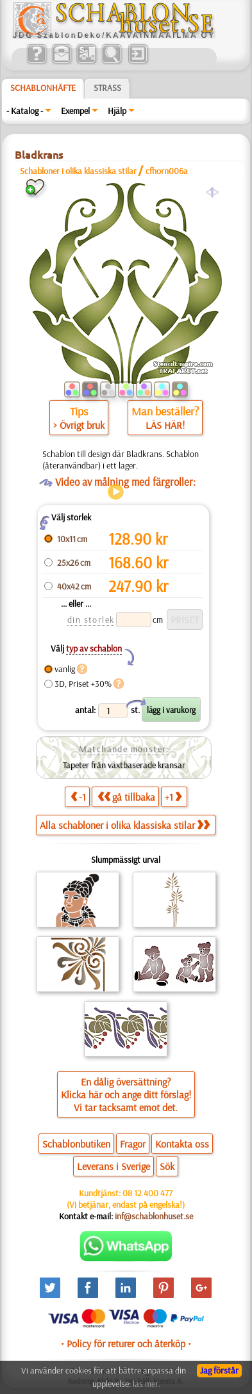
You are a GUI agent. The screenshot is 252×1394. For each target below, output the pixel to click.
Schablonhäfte (43, 87)
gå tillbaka (126, 796)
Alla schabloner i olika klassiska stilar (125, 825)
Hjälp (117, 110)
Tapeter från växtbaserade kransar (124, 765)
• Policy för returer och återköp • (126, 1343)
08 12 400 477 (147, 1193)
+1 (173, 796)
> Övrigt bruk (79, 425)
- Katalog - (24, 110)
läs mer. (146, 1384)
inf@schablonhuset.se (154, 1216)
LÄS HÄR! (165, 425)
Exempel (75, 110)
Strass (107, 87)
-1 (78, 796)
